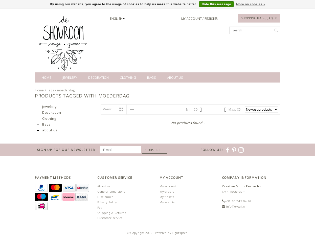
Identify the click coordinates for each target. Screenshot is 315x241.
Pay (99, 207)
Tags (50, 90)
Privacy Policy (107, 202)
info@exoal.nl (236, 206)
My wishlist (168, 202)
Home (46, 77)
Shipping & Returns (111, 213)
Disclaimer (105, 197)
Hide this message (216, 4)
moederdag (66, 90)
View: (107, 109)
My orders (167, 191)
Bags (151, 77)
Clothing (128, 77)
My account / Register (199, 18)
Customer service (110, 218)
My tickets (167, 197)
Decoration (98, 77)
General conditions (111, 191)
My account (168, 186)
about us (175, 77)
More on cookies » (250, 4)
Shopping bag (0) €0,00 (259, 18)
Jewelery (69, 77)
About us (103, 186)
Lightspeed (180, 233)
